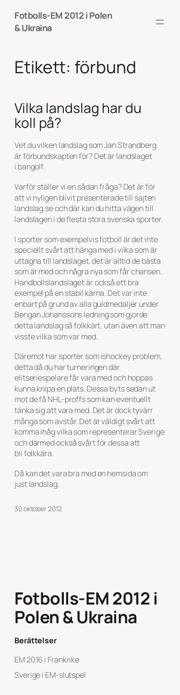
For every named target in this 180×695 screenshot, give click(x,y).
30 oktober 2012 (38, 508)
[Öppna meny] (160, 22)
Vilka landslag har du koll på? (78, 116)
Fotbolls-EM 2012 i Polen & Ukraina (85, 608)
